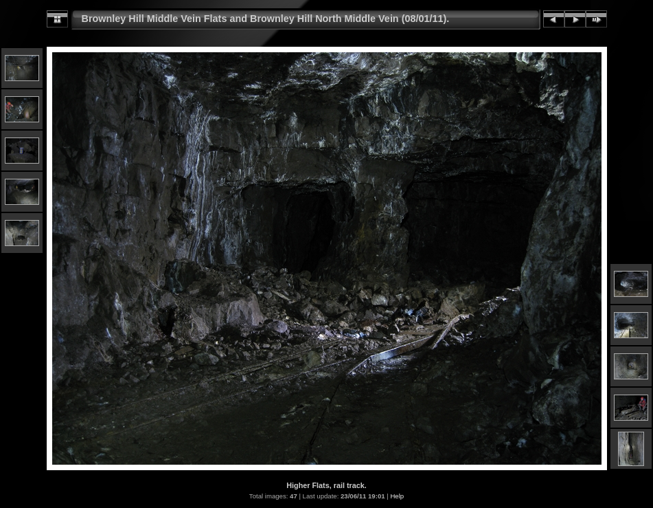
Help (397, 496)
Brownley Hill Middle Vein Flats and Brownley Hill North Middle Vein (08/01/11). (266, 18)
